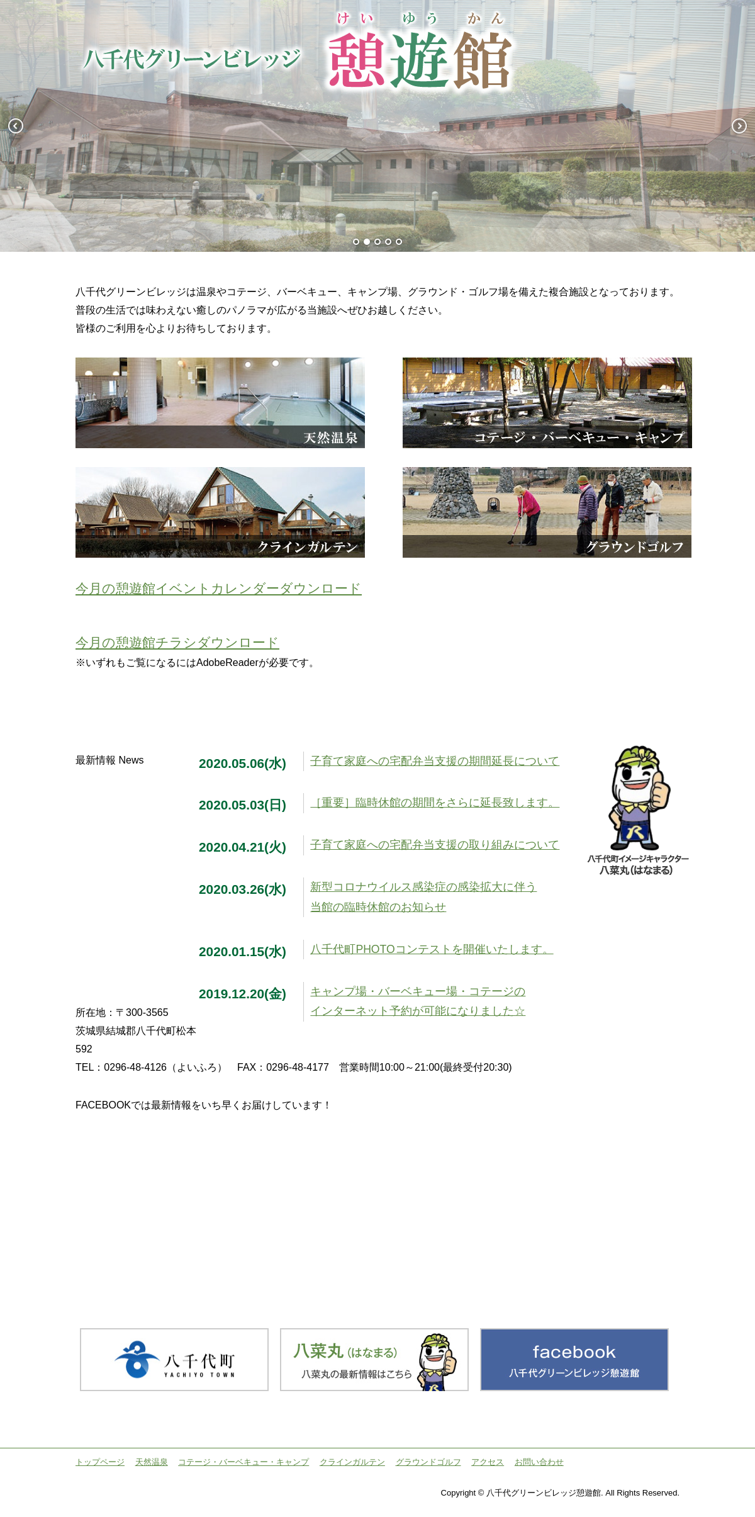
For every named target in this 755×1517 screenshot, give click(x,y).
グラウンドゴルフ (428, 1462)
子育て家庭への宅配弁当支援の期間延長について (434, 761)
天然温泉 (151, 1462)
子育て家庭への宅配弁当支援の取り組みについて (434, 844)
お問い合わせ (539, 1462)
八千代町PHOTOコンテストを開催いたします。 (431, 949)
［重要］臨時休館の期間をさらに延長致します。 (434, 802)
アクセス (487, 1462)
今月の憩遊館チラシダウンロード (177, 642)
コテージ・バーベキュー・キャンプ (243, 1462)
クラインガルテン (352, 1462)
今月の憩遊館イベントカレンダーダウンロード (219, 588)
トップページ (100, 1462)
